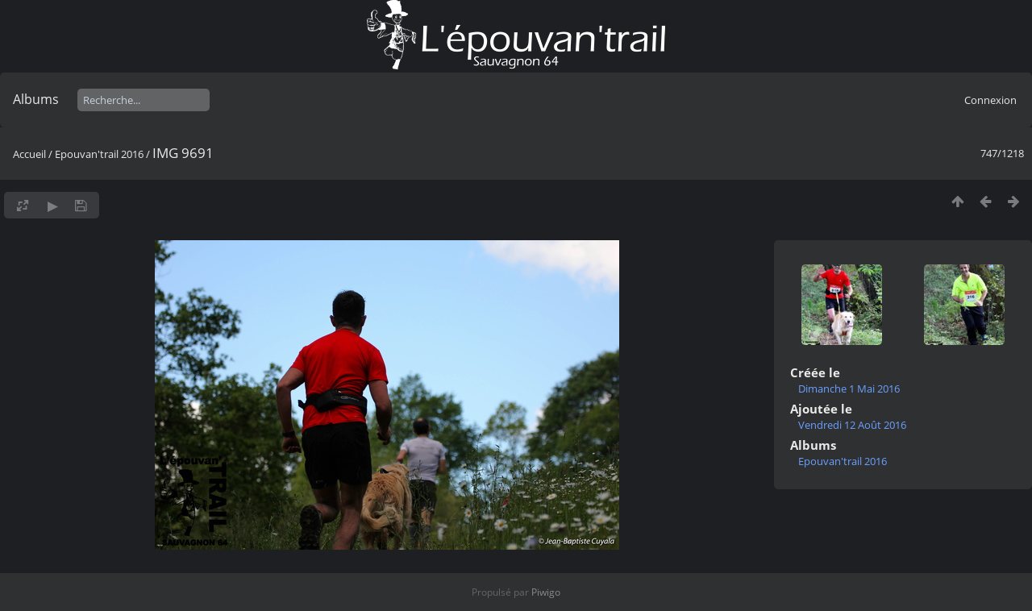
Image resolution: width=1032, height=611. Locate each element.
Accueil (29, 154)
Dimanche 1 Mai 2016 (849, 388)
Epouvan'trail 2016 (99, 154)
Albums (36, 99)
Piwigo (545, 592)
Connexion (990, 100)
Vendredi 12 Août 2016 (852, 425)
